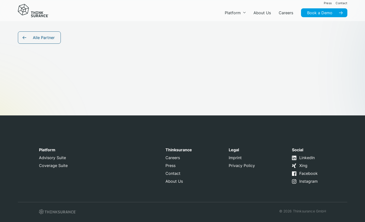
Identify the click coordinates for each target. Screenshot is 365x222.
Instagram (308, 181)
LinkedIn (307, 157)
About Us (174, 181)
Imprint (235, 157)
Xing (303, 165)
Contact (172, 173)
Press (170, 165)
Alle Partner (44, 37)
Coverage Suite (53, 165)
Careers (172, 157)
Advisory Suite (52, 157)
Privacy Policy (242, 165)
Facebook (308, 173)
